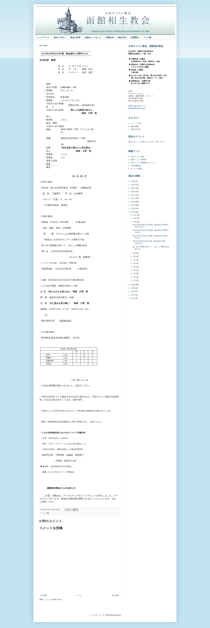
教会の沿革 (75, 37)
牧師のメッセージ (93, 37)
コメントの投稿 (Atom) (53, 599)
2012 (133, 298)
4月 (134, 270)
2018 (133, 209)
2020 (133, 202)
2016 (133, 285)
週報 (47, 513)
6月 (134, 263)
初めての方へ (60, 37)
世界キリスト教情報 (138, 160)
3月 (134, 273)
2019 (133, 205)
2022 (133, 195)
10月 (135, 222)
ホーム (79, 595)
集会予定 (122, 37)
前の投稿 (115, 595)
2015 (133, 288)
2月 (134, 277)
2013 (133, 295)
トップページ (43, 37)
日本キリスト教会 (138, 157)
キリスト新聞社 (137, 169)
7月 (134, 260)
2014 (133, 291)
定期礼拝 (110, 37)
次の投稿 (43, 595)
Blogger (118, 615)
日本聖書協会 (136, 166)
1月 (134, 280)
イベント (134, 123)
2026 (133, 181)
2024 (133, 188)
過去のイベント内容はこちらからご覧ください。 (147, 142)
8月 (134, 256)
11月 (135, 218)
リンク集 (147, 37)
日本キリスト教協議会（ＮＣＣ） (144, 163)
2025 (133, 185)
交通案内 (135, 37)
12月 (135, 215)
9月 (134, 253)
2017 (133, 212)
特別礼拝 (134, 129)
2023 (133, 191)
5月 (134, 267)
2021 (133, 198)
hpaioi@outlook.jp (136, 108)
